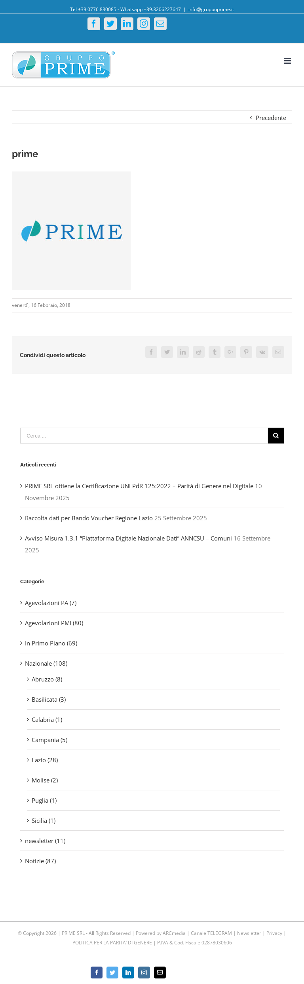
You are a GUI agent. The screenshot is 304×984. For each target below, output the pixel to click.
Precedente (271, 118)
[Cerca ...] (144, 435)
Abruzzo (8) (47, 679)
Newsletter (249, 933)
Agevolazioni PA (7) (50, 603)
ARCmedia (174, 933)
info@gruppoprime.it (211, 9)
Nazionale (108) (46, 663)
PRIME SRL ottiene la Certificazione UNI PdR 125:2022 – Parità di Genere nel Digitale (139, 486)
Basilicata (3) (49, 699)
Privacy (274, 933)
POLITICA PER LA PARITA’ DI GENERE (112, 942)
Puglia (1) (44, 800)
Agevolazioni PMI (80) (54, 623)
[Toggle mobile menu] (288, 61)
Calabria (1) (47, 719)
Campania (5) (49, 740)
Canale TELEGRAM (212, 933)
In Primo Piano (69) (51, 643)
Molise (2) (45, 780)
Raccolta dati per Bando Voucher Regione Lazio (89, 518)
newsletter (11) (45, 841)
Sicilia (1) (43, 820)
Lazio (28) (45, 760)
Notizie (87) (40, 861)
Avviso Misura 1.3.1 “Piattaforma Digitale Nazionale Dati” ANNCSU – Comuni (128, 538)
